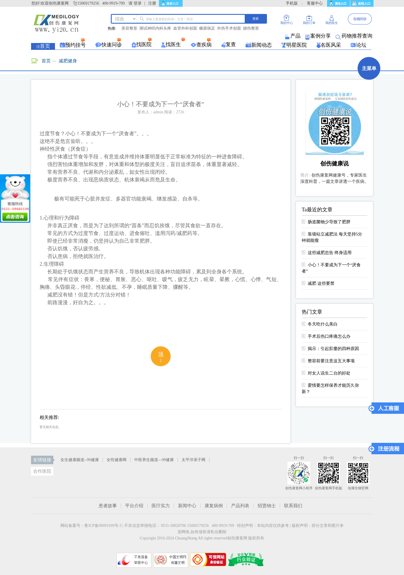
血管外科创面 (185, 28)
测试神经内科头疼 (155, 28)
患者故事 (108, 506)
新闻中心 (187, 506)
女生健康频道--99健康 (79, 460)
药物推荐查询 (354, 36)
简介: (305, 175)
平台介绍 (134, 506)
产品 (293, 36)
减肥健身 (68, 60)
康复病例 (214, 506)
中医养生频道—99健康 (154, 460)
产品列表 (240, 506)
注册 (152, 3)
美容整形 (129, 28)
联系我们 (293, 506)
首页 (46, 60)
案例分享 (318, 36)
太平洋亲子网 (193, 460)
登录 (138, 3)
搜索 (255, 18)
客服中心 (315, 3)
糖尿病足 (207, 28)
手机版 (292, 3)
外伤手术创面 (229, 28)
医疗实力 (161, 506)
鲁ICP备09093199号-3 (102, 525)
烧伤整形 (251, 28)
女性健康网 (116, 460)
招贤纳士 (267, 506)
